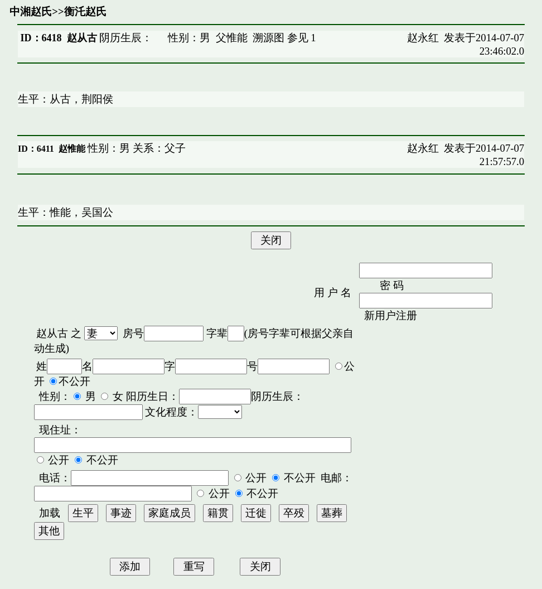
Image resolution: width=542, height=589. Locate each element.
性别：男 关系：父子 (135, 148)
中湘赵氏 (30, 11)
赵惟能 (72, 148)
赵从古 (52, 333)
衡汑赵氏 (85, 11)
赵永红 (423, 38)
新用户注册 (390, 315)
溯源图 (268, 38)
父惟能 (232, 38)
